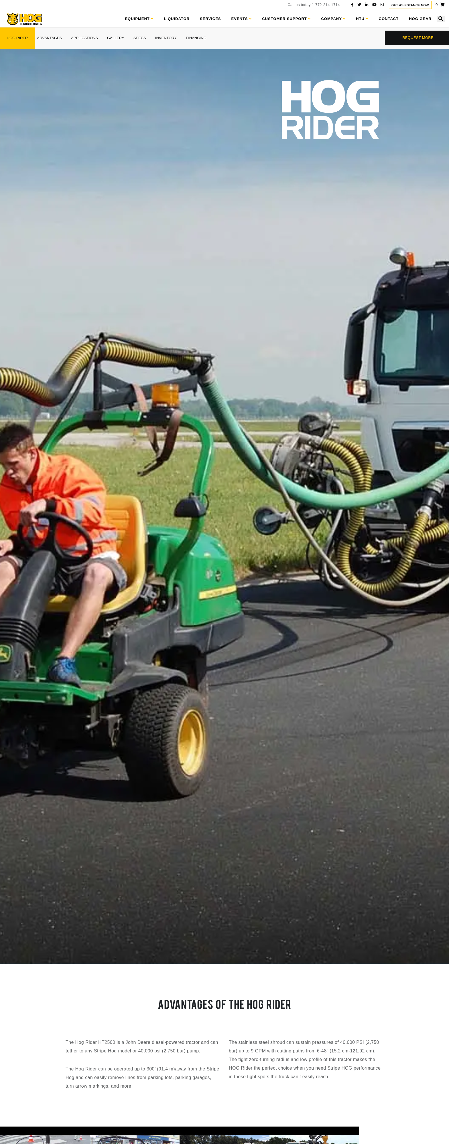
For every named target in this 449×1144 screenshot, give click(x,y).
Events (241, 19)
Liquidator (177, 19)
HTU (362, 19)
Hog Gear (420, 19)
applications (84, 38)
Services (210, 19)
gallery (115, 38)
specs (139, 38)
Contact (389, 19)
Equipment (139, 19)
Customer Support (286, 19)
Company (333, 19)
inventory (166, 38)
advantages (49, 38)
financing (196, 38)
